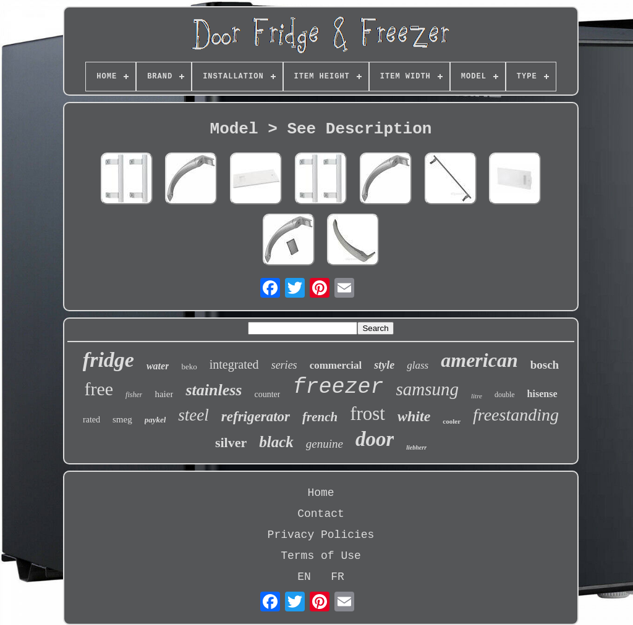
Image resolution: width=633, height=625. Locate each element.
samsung (427, 389)
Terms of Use (321, 556)
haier (164, 394)
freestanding (516, 414)
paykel (155, 419)
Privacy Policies (321, 535)
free (98, 389)
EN (304, 577)
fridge (108, 359)
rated (91, 419)
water (158, 366)
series (284, 365)
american (479, 360)
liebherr (416, 447)
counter (267, 394)
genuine (324, 443)
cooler (452, 421)
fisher (133, 394)
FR (337, 577)
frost (367, 413)
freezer (337, 387)
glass (417, 365)
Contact (320, 514)
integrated (234, 364)
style (384, 365)
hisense (542, 393)
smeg (122, 419)
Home (320, 493)
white (413, 416)
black (276, 442)
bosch (544, 364)
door (374, 439)
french (320, 416)
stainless (213, 390)
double (505, 394)
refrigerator (255, 416)
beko (189, 366)
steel (193, 415)
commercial (336, 365)
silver (231, 442)
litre (476, 396)
